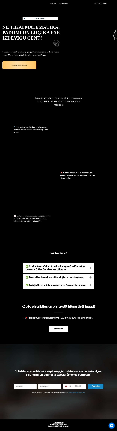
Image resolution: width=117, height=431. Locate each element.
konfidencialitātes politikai (77, 393)
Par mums (52, 4)
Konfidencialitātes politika (58, 424)
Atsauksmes (63, 4)
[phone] (111, 3)
